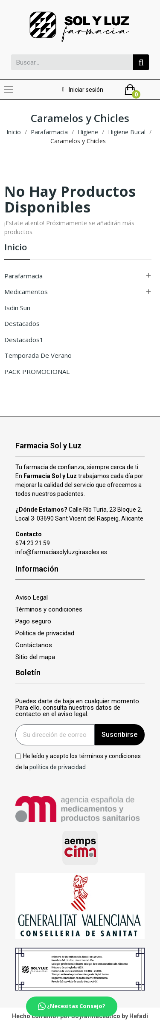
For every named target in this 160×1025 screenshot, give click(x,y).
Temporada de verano (38, 355)
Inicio (15, 248)
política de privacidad (57, 766)
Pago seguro (33, 621)
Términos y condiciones (48, 609)
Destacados (22, 323)
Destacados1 (24, 339)
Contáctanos (33, 645)
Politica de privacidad (44, 633)
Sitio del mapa (35, 657)
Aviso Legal (31, 598)
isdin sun (17, 307)
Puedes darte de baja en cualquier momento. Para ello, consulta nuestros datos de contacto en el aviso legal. (77, 707)
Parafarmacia (23, 276)
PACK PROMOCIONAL (37, 371)
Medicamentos (26, 291)
